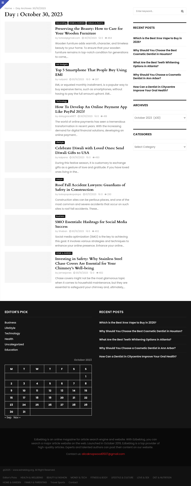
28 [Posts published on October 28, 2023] (74, 405)
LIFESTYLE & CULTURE (122, 477)
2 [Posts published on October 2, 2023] (11, 383)
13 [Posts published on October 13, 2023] (62, 390)
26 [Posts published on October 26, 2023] (50, 405)
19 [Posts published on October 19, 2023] (50, 398)
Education (11, 350)
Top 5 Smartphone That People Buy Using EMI (91, 72)
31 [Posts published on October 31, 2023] (24, 412)
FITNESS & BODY (99, 477)
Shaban (63, 231)
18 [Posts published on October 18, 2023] (37, 398)
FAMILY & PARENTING (36, 482)
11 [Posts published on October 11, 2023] (37, 390)
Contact (73, 482)
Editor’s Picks (10, 477)
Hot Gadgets (62, 64)
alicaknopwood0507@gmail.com (103, 454)
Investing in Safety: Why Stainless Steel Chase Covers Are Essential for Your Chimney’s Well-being (88, 263)
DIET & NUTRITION (162, 477)
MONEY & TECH (79, 477)
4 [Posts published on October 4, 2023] (37, 383)
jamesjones (65, 272)
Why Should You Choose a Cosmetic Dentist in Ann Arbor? (157, 76)
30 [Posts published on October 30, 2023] (11, 412)
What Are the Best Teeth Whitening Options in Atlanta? (156, 64)
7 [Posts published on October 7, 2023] (74, 383)
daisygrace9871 (67, 116)
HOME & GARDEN (77, 23)
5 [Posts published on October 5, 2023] (50, 383)
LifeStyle (60, 142)
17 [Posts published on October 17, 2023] (24, 398)
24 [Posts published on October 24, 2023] (24, 405)
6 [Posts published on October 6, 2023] (62, 383)
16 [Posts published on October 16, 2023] (11, 398)
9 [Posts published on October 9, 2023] (11, 390)
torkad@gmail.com (69, 38)
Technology (61, 101)
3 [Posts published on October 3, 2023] (24, 383)
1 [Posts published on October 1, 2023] (85, 376)
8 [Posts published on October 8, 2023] (86, 383)
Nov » (17, 417)
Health (9, 339)
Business (60, 216)
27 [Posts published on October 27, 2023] (61, 405)
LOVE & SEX (143, 477)
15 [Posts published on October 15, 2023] (85, 390)
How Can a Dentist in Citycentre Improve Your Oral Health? (154, 88)
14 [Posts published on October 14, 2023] (74, 390)
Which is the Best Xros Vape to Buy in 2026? (157, 40)
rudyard (63, 79)
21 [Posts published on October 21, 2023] (74, 398)
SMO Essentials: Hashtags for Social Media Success (91, 224)
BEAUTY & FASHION (57, 477)
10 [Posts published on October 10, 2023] (24, 390)
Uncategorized (14, 344)
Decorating (61, 23)
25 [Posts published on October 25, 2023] (37, 405)
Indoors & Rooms (95, 23)
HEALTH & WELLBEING (32, 477)
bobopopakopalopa (70, 194)
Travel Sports (58, 482)
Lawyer (59, 179)
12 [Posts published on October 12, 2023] (50, 390)
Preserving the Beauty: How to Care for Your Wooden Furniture (89, 31)
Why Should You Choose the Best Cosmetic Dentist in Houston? (155, 52)
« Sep (8, 417)
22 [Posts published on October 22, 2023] (85, 398)
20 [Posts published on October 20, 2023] (62, 398)
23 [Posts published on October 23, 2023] (11, 405)
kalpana (63, 157)
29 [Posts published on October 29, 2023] (85, 405)
